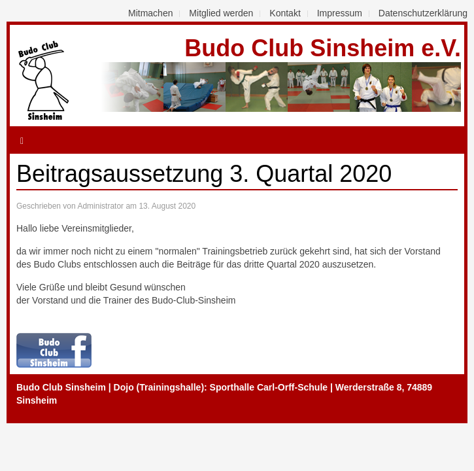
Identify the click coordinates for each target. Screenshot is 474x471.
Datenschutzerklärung (423, 13)
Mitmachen (150, 13)
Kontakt (284, 13)
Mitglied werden (221, 13)
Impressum (339, 13)
